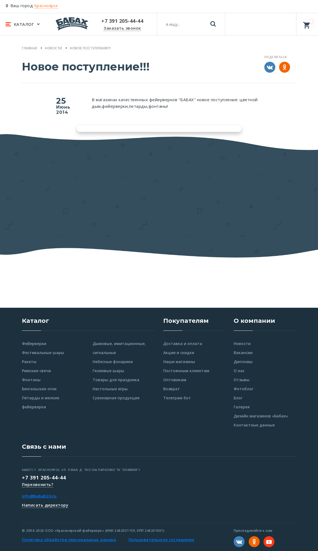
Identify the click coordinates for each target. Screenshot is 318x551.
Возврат (171, 388)
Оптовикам (174, 379)
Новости (242, 343)
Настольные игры (110, 388)
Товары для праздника (116, 379)
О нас (239, 370)
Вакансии (243, 352)
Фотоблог (243, 388)
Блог (238, 397)
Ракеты (29, 361)
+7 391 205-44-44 (44, 477)
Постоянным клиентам (186, 370)
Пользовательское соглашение (161, 539)
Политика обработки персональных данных (69, 539)
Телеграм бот (177, 397)
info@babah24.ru (39, 496)
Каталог (35, 320)
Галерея (242, 406)
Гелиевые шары (108, 370)
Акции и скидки (178, 352)
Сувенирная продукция (116, 397)
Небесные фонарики (113, 361)
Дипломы (243, 361)
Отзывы (242, 379)
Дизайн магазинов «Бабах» (261, 416)
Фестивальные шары (43, 352)
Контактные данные (254, 425)
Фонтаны (31, 379)
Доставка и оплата (182, 343)
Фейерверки (34, 343)
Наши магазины (179, 361)
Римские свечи (36, 370)
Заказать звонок (122, 28)
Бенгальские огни (39, 388)
